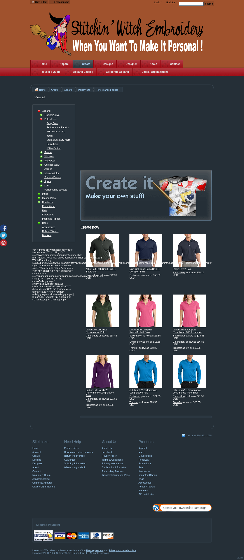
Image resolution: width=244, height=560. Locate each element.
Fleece (48, 152)
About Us (107, 448)
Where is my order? (74, 467)
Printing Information (112, 463)
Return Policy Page (74, 455)
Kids (46, 185)
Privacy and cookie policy (122, 550)
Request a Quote (50, 71)
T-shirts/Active (51, 115)
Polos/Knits (84, 89)
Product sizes (71, 448)
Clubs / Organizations (154, 71)
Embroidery (92, 275)
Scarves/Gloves (52, 177)
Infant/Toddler (51, 173)
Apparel (64, 64)
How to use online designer (78, 452)
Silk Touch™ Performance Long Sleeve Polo (143, 391)
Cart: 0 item (41, 2)
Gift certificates (146, 494)
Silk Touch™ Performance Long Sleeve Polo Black (187, 391)
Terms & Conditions (112, 459)
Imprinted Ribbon (51, 218)
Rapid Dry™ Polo (182, 269)
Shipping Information (75, 463)
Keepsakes (48, 214)
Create (86, 64)
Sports (47, 181)
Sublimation (135, 335)
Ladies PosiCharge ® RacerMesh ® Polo (140, 330)
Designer (131, 64)
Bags (45, 223)
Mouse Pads (49, 198)
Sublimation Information (114, 467)
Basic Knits (52, 144)
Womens (49, 156)
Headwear (47, 202)
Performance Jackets (55, 189)
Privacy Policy (109, 455)
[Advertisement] (146, 125)
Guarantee (69, 459)
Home (43, 64)
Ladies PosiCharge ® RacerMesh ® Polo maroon (187, 330)
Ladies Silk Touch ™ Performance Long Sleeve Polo (100, 393)
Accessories (48, 227)
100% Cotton (54, 148)
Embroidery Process (113, 471)
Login (157, 2)
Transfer (133, 348)
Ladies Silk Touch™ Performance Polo (96, 330)
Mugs (45, 193)
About (153, 64)
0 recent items (61, 2)
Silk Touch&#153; (56, 131)
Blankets (46, 235)
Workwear (49, 160)
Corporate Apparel (117, 71)
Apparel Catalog (83, 71)
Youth (50, 135)
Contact (175, 64)
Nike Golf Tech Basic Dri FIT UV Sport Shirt (144, 270)
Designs (108, 64)
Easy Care (52, 123)
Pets (44, 210)
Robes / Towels (50, 231)
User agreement (94, 550)
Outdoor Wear (51, 164)
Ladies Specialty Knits (58, 140)
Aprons (48, 169)
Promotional (48, 206)
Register (170, 2)
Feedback (107, 452)
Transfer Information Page (116, 475)
